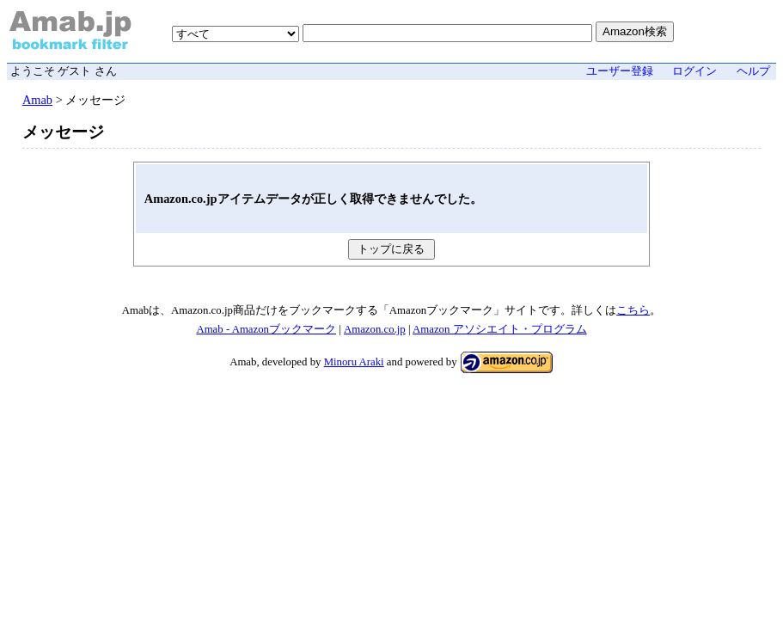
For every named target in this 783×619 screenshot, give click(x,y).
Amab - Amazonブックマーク (266, 329)
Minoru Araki (354, 362)
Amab (37, 100)
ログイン (694, 71)
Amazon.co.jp (375, 329)
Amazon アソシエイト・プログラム (500, 329)
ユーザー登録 (619, 71)
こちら (633, 310)
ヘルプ (753, 71)
